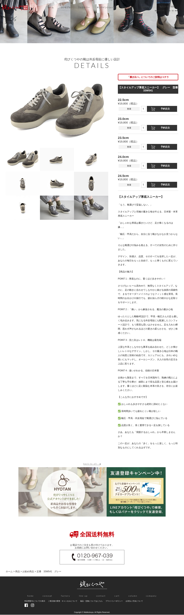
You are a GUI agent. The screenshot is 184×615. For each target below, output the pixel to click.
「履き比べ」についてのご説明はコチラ (148, 77)
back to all (90, 464)
